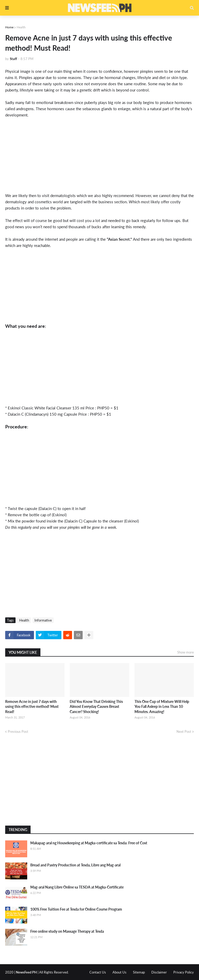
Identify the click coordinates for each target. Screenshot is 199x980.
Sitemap (139, 972)
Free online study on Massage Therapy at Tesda (67, 931)
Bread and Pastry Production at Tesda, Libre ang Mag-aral (75, 865)
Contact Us (97, 972)
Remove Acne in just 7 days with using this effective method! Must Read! (32, 706)
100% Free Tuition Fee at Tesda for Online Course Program (76, 909)
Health (21, 27)
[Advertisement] (99, 154)
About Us (119, 972)
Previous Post (18, 731)
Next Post (183, 731)
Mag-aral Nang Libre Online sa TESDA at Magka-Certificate (77, 887)
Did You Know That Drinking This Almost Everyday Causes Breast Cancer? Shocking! (96, 706)
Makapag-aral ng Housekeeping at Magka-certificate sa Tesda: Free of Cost (88, 843)
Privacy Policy (183, 972)
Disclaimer (159, 972)
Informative (43, 620)
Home (9, 27)
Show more (185, 652)
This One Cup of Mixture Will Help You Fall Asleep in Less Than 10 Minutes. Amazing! (161, 706)
